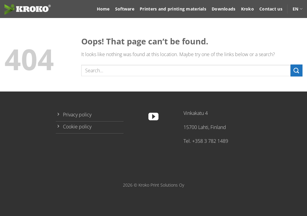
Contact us (270, 9)
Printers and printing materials (173, 9)
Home (103, 9)
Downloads (224, 9)
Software (124, 9)
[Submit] (297, 70)
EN (298, 9)
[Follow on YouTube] (153, 117)
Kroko (247, 9)
